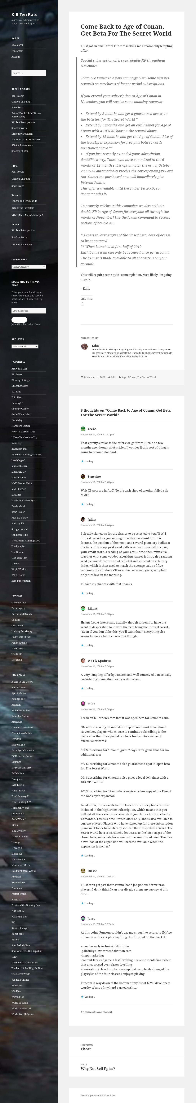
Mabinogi (16, 853)
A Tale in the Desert (22, 681)
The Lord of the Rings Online (26, 968)
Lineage (15, 842)
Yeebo (92, 429)
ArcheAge (16, 721)
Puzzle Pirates (19, 916)
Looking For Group (21, 631)
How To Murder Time (23, 431)
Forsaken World (20, 807)
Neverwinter (18, 882)
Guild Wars (17, 813)
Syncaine (94, 476)
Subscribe (19, 320)
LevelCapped (18, 460)
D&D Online (18, 744)
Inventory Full (19, 448)
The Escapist (18, 546)
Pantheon (16, 888)
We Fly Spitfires (99, 661)
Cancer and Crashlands (24, 201)
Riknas (93, 608)
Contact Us (17, 51)
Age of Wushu (19, 693)
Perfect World (18, 893)
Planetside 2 (17, 911)
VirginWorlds (18, 569)
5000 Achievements (22, 145)
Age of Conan (18, 687)
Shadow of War (19, 151)
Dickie (92, 871)
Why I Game (18, 575)
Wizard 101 (17, 997)
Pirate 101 (17, 899)
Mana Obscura (19, 466)
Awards (15, 56)
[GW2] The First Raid (22, 208)
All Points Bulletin (21, 710)
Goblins (15, 619)
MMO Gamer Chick (21, 483)
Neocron (16, 876)
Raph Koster (18, 512)
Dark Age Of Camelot (22, 750)
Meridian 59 (18, 859)
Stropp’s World (19, 529)
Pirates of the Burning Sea (25, 905)
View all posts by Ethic (132, 356)
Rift (13, 922)
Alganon (16, 704)
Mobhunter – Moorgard (24, 500)
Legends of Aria (19, 836)
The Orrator (18, 552)
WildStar (16, 991)
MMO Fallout (18, 477)
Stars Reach (17, 107)
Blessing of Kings (20, 380)
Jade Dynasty (18, 830)
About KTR (17, 45)
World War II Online (22, 1014)
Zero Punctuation (21, 580)
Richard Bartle (19, 517)
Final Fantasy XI (20, 796)
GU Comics (17, 625)
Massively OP (18, 471)
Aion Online (18, 699)
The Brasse (17, 648)
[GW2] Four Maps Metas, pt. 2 (27, 215)
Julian (92, 519)
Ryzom (15, 939)
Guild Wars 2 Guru (21, 414)
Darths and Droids (21, 614)
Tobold (15, 563)
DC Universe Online (22, 756)
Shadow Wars (19, 128)
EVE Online (17, 773)
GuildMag (16, 420)
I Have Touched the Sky (24, 437)
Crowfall (16, 739)
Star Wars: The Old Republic (26, 951)
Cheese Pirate (18, 602)
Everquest (16, 779)
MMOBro (16, 494)
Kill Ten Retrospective (23, 122)
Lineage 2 (16, 848)
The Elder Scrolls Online (24, 962)
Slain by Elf (17, 523)
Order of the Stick (21, 637)
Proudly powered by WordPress (98, 1095)
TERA (14, 956)
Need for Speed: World (23, 871)
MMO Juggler (18, 489)
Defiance (16, 762)
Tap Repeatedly (19, 534)
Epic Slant (16, 397)
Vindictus (16, 985)
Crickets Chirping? (21, 101)
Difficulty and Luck (22, 133)
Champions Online (21, 733)
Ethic (113, 377)
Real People (17, 96)
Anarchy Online (20, 716)
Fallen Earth (18, 790)
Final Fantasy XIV (21, 802)
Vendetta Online (20, 979)
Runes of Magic (19, 928)
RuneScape (17, 933)
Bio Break (16, 374)
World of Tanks (19, 1002)
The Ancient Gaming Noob (25, 540)
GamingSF (17, 403)
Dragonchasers (19, 385)
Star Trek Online (20, 945)
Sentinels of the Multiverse (25, 139)
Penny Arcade (19, 642)
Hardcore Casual (20, 425)
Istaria (15, 825)
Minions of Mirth (20, 865)
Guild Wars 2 (18, 819)
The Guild (16, 654)
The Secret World (20, 974)
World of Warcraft (21, 1008)
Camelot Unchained (22, 727)
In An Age (16, 443)
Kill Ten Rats (24, 14)
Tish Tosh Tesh (19, 557)
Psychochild (18, 506)
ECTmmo (16, 391)
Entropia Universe (21, 767)
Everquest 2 (17, 784)
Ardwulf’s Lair (19, 368)
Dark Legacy (18, 608)
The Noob (16, 659)
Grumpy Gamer (20, 408)
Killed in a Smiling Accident (26, 454)
